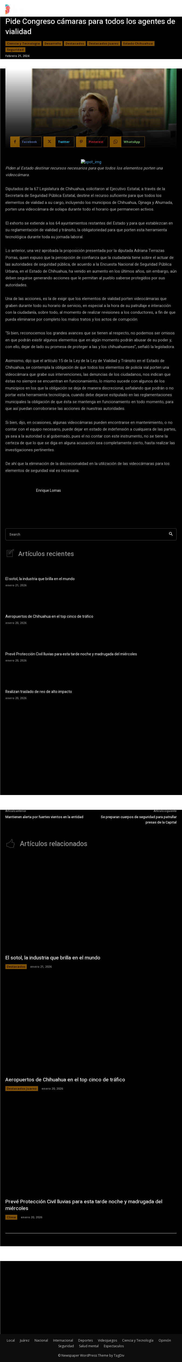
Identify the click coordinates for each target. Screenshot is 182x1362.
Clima (11, 1217)
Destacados (75, 43)
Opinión (165, 1340)
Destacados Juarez (103, 43)
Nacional (41, 1340)
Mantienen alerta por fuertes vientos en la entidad (44, 816)
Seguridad (15, 49)
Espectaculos (114, 1346)
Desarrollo (53, 43)
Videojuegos (107, 1340)
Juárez (24, 1340)
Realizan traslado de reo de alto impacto (38, 692)
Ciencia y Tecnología (23, 43)
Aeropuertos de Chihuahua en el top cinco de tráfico (49, 616)
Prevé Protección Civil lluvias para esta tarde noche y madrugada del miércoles (71, 654)
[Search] (171, 534)
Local (11, 1340)
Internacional (63, 1340)
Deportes (85, 1340)
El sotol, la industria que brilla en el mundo (40, 579)
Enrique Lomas (48, 490)
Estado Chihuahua (138, 43)
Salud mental (89, 1346)
